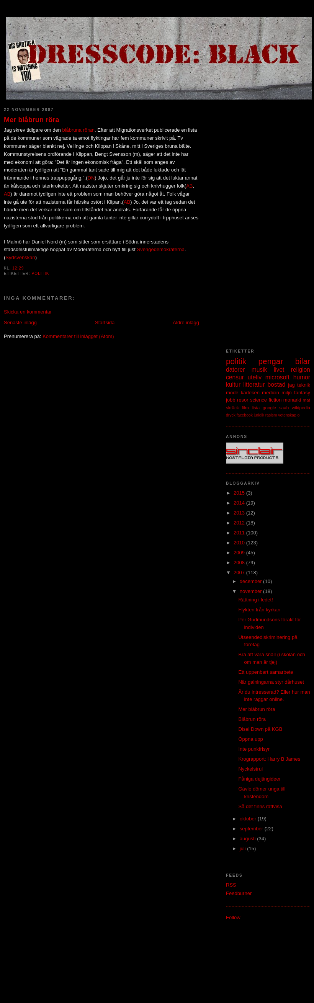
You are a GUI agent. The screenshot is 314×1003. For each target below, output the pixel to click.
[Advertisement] (260, 216)
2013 (240, 513)
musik (259, 369)
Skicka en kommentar (28, 312)
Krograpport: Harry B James (269, 759)
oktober (249, 819)
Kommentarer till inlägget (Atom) (78, 336)
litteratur (254, 384)
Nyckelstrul (250, 769)
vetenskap (287, 415)
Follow (233, 917)
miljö (286, 392)
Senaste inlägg (20, 322)
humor (301, 377)
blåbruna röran (78, 130)
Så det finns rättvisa (260, 806)
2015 (240, 493)
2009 (240, 552)
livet (279, 369)
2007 (240, 572)
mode (232, 392)
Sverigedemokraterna (161, 249)
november (251, 591)
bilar (302, 361)
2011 (240, 533)
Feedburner (239, 893)
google (269, 407)
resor (243, 400)
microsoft (277, 377)
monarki (292, 400)
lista (256, 407)
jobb (231, 400)
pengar (270, 361)
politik (40, 273)
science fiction (265, 400)
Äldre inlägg (186, 322)
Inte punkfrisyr (254, 749)
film (245, 407)
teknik (303, 385)
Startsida (104, 322)
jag (291, 385)
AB (189, 186)
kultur (233, 384)
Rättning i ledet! (255, 600)
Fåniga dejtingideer (259, 779)
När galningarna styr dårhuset (271, 682)
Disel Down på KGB (260, 729)
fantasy (302, 392)
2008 (240, 562)
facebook (245, 415)
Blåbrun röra (252, 719)
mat (306, 399)
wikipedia (301, 407)
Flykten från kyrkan (259, 610)
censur (235, 377)
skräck (232, 407)
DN (91, 178)
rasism (271, 415)
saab (284, 407)
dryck (231, 415)
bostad (277, 384)
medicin (270, 392)
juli (243, 848)
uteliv (255, 377)
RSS (231, 885)
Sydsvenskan (20, 257)
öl (299, 415)
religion (300, 369)
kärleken (250, 392)
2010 (240, 543)
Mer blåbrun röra (31, 120)
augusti (248, 838)
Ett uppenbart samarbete (265, 672)
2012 (240, 523)
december (251, 581)
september (252, 828)
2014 (240, 503)
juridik (259, 415)
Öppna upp (250, 739)
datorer (235, 369)
